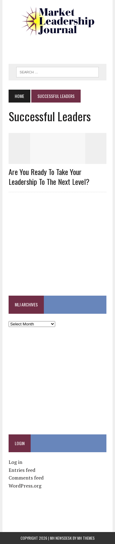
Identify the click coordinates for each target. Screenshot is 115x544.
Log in (15, 462)
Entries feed (22, 470)
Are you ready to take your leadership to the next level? (49, 176)
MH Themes (86, 538)
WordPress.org (25, 485)
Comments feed (26, 477)
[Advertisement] (62, 47)
